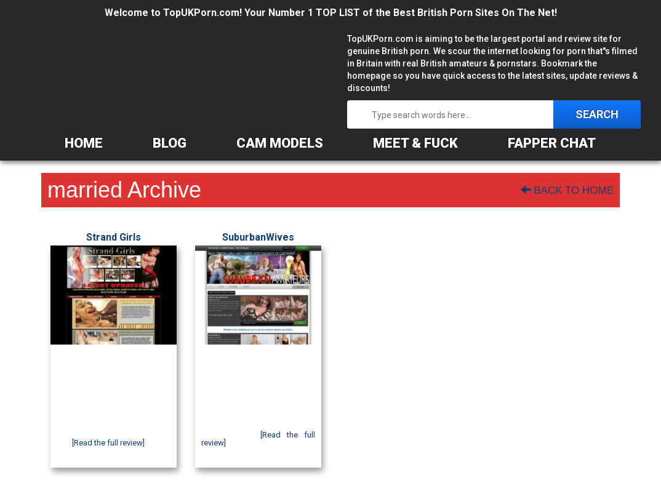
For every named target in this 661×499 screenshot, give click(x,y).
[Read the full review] (108, 442)
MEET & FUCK (415, 143)
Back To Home (567, 190)
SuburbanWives (258, 237)
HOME (84, 143)
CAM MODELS (279, 143)
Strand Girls (113, 237)
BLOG (169, 143)
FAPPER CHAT (552, 143)
